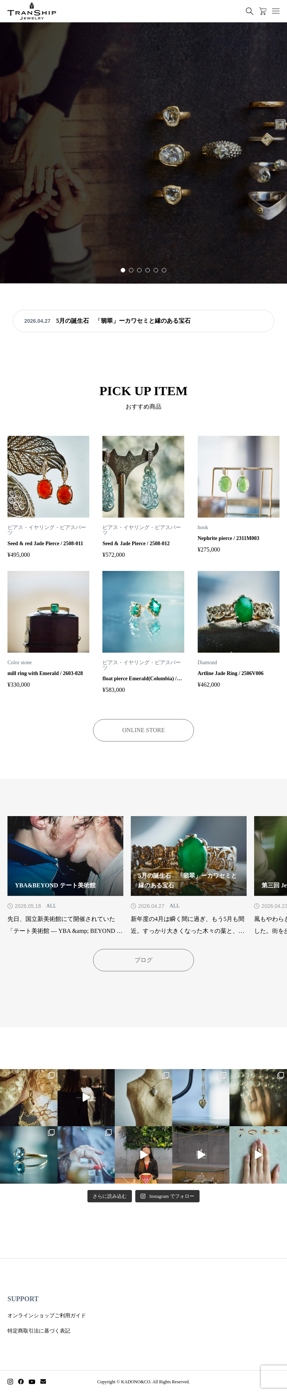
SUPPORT (22, 1299)
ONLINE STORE (143, 730)
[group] (143, 153)
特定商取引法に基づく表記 (38, 1331)
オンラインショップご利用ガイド (46, 1315)
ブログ (143, 960)
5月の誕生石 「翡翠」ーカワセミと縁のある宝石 (123, 321)
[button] (131, 270)
